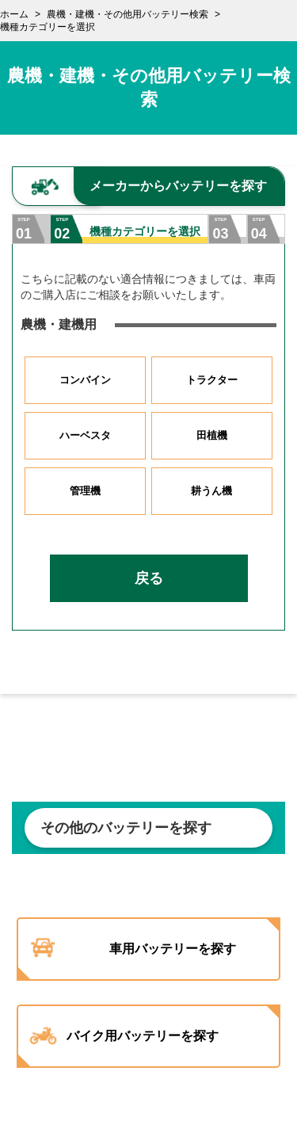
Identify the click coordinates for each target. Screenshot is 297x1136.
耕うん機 (211, 491)
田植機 (211, 435)
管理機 (85, 491)
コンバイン (85, 380)
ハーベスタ (85, 435)
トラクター (212, 380)
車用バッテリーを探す (172, 948)
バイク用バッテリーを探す (143, 1036)
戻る (149, 578)
